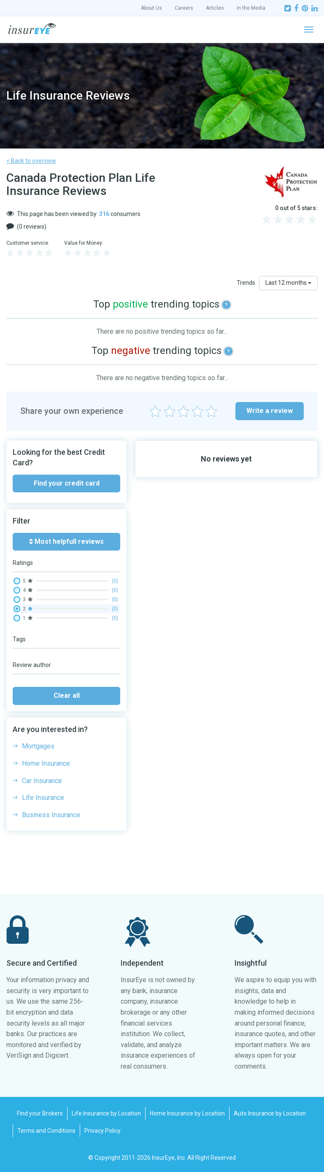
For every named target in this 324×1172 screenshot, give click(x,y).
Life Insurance (43, 798)
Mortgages (38, 746)
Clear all (67, 695)
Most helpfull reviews (66, 541)
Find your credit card (67, 483)
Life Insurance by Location (106, 1113)
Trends (246, 282)
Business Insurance (51, 815)
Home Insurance (46, 763)
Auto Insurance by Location (270, 1113)
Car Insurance (42, 781)
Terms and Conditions (46, 1130)
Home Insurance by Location (187, 1113)
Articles (215, 8)
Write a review (269, 411)
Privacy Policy (102, 1130)
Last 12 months (288, 282)
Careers (184, 8)
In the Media (251, 8)
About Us (151, 8)
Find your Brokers (40, 1113)
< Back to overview (31, 160)
